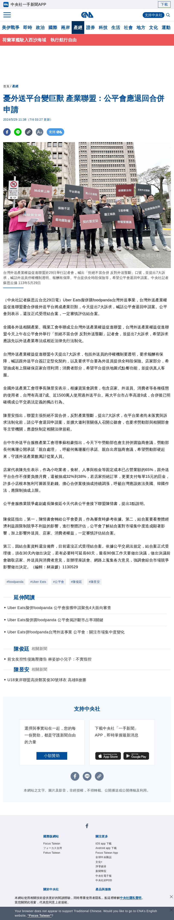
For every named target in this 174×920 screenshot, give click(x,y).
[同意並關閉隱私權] (171, 897)
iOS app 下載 (104, 843)
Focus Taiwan (51, 843)
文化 (153, 27)
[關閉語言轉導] (171, 910)
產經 (78, 27)
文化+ (99, 861)
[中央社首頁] (87, 15)
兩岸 (65, 27)
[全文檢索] (168, 15)
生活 (115, 27)
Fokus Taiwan (51, 852)
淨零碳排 (101, 866)
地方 (140, 27)
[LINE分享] (18, 132)
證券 (90, 27)
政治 (40, 27)
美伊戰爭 (10, 27)
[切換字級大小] (39, 132)
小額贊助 (52, 756)
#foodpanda (15, 581)
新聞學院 (101, 871)
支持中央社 (153, 15)
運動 (166, 27)
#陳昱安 (94, 581)
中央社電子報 (104, 875)
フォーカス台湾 (52, 848)
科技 (103, 27)
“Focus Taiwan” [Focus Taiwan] (40, 915)
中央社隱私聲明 (131, 898)
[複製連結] (28, 132)
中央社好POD (104, 880)
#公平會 (58, 581)
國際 (52, 27)
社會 (128, 27)
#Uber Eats (38, 581)
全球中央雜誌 (104, 857)
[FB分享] (7, 132)
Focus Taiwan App (107, 852)
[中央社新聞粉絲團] (87, 826)
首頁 (6, 86)
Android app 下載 (106, 848)
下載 (164, 4)
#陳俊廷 (76, 581)
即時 (27, 27)
